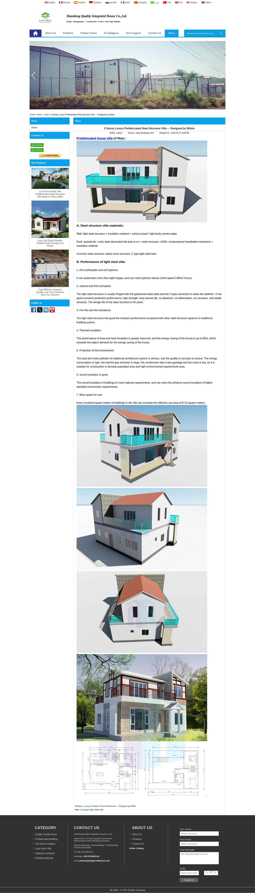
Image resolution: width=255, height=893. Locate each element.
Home (35, 33)
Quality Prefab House (46, 834)
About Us (50, 33)
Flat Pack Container (45, 843)
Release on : (165, 133)
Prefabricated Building (46, 839)
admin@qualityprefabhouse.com (94, 861)
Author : (113, 133)
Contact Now (49, 155)
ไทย (181, 2)
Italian (127, 2)
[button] (221, 75)
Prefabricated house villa (95, 138)
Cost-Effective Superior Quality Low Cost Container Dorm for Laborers (50, 292)
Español (81, 2)
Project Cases (88, 33)
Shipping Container (45, 853)
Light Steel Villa (43, 848)
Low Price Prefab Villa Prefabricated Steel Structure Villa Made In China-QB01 (50, 194)
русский (113, 2)
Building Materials (44, 858)
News (171, 33)
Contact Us (154, 33)
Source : (132, 133)
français (66, 2)
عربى (157, 2)
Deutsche (97, 2)
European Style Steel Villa (92, 810)
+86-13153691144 (91, 856)
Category (45, 827)
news (46, 114)
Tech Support (133, 33)
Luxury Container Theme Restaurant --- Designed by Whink (110, 806)
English (52, 2)
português (142, 2)
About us (142, 827)
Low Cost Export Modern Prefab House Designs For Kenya (50, 243)
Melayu (194, 2)
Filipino (208, 2)
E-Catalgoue (111, 33)
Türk (169, 2)
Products (68, 33)
